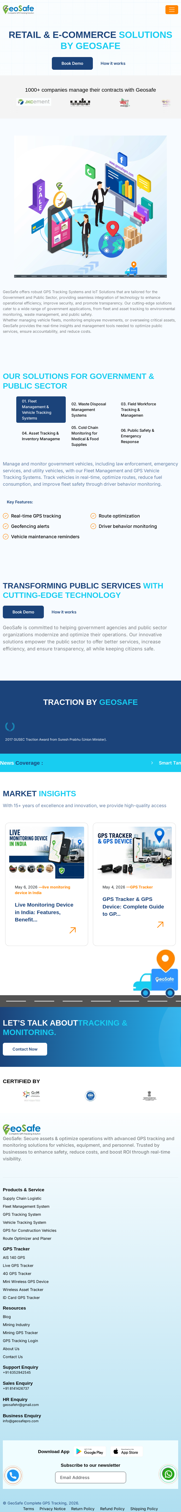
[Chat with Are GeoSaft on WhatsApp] (168, 1478)
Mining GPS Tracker (20, 1332)
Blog (7, 1316)
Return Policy (83, 1508)
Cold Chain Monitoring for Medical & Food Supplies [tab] (85, 436)
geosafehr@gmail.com (21, 1405)
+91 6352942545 (17, 1372)
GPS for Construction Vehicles (29, 1230)
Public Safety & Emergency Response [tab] (137, 436)
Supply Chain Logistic (22, 1198)
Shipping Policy (144, 1508)
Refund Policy (112, 1508)
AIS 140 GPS (14, 1257)
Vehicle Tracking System (24, 1222)
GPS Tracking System (22, 1214)
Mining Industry (16, 1324)
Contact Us (13, 1356)
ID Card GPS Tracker (21, 1297)
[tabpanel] (90, 502)
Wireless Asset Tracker (23, 1289)
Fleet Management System (26, 1206)
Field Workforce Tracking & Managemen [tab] (138, 410)
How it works (113, 63)
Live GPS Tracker (18, 1265)
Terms (28, 1508)
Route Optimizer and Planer (27, 1238)
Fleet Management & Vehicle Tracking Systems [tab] (36, 409)
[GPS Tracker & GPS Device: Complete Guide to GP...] (160, 924)
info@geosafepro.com (21, 1421)
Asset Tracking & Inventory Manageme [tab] (41, 436)
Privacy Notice (53, 1508)
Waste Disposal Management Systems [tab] (88, 410)
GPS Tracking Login (20, 1340)
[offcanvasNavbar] (171, 9)
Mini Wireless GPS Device (26, 1281)
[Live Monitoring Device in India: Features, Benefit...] (72, 930)
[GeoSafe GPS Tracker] (18, 9)
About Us (11, 1348)
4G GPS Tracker (17, 1273)
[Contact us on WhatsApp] (168, 1473)
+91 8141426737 (16, 1388)
